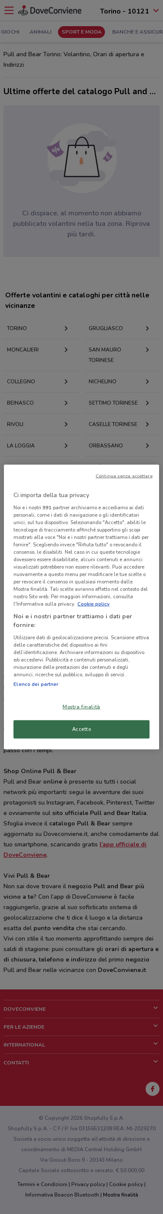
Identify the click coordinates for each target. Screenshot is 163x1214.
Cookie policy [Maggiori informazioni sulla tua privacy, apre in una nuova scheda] (93, 603)
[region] (81, 607)
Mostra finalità (81, 706)
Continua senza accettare (124, 476)
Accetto (81, 729)
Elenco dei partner (35, 684)
